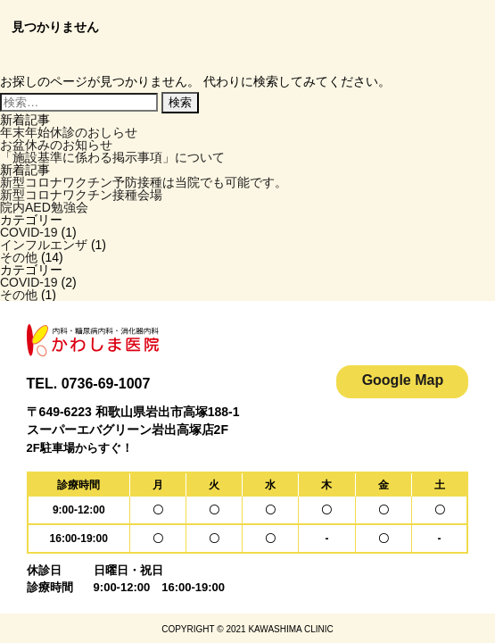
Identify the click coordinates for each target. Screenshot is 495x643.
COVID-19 (29, 232)
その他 (18, 257)
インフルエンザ (43, 245)
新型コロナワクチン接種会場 (81, 195)
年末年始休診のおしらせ (68, 132)
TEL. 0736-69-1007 (89, 383)
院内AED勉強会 (44, 207)
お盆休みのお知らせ (56, 145)
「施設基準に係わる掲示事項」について (112, 157)
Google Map (403, 380)
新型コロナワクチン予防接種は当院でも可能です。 (143, 182)
